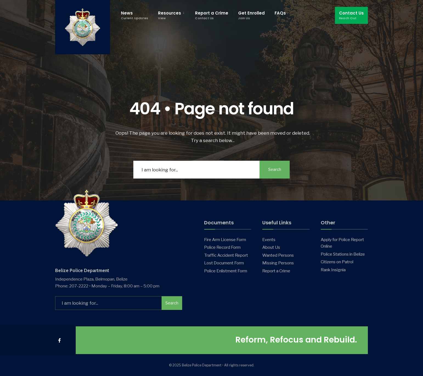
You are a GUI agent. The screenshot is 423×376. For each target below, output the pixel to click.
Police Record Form (222, 247)
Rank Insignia (333, 269)
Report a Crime (211, 15)
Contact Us (351, 15)
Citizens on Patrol (337, 261)
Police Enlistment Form (225, 270)
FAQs (280, 13)
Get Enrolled (251, 15)
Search (274, 169)
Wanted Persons (278, 255)
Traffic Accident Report (226, 255)
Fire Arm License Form (225, 239)
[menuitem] (170, 15)
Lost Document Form (224, 262)
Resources (169, 15)
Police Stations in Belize (343, 254)
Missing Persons (278, 262)
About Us (271, 247)
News (134, 15)
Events (268, 239)
